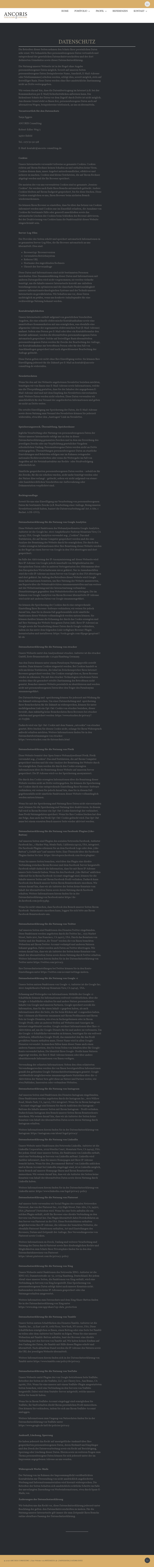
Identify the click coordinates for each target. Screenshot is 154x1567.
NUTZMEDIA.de (51, 1561)
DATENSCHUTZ (76, 1561)
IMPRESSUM (64, 1561)
